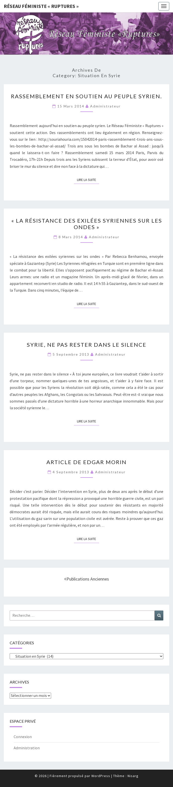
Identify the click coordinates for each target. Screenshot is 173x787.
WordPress (100, 776)
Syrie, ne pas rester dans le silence (86, 344)
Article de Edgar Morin (86, 462)
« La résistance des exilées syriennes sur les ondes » (86, 223)
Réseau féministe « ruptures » (41, 6)
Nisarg (133, 776)
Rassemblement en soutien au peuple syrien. (86, 96)
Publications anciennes (86, 579)
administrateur (105, 106)
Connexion (23, 736)
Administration (27, 747)
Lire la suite (88, 179)
